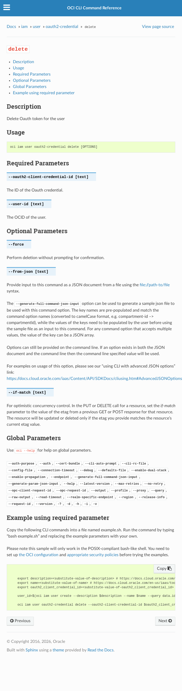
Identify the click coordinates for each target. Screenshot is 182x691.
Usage (18, 68)
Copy (164, 569)
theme (58, 650)
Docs (11, 27)
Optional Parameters (32, 80)
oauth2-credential (62, 27)
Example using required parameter (44, 93)
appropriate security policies (92, 555)
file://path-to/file (155, 285)
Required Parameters (32, 74)
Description (23, 62)
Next (165, 621)
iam (24, 27)
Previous (20, 621)
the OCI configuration (38, 555)
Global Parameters (29, 87)
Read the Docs (101, 650)
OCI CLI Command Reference (94, 8)
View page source (158, 27)
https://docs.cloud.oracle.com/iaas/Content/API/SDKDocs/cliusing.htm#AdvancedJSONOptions (94, 379)
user (37, 27)
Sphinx (32, 650)
